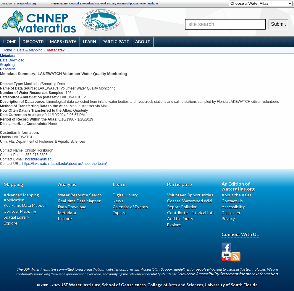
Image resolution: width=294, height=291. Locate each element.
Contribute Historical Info (191, 212)
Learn (89, 41)
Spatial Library (16, 217)
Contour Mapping (20, 211)
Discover (33, 41)
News (118, 200)
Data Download (12, 60)
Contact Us (232, 200)
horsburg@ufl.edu (39, 159)
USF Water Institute (145, 3)
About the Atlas (236, 194)
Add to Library (180, 218)
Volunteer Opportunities (190, 194)
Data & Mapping (29, 50)
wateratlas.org (238, 188)
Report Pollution (182, 206)
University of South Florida (231, 284)
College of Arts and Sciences (175, 284)
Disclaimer (231, 212)
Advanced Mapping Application (21, 197)
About (142, 41)
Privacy (228, 218)
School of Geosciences (124, 284)
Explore (10, 222)
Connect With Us (240, 234)
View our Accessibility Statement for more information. (228, 273)
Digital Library (125, 194)
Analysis (67, 184)
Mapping (13, 184)
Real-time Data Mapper (25, 205)
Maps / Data (63, 41)
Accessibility (233, 206)
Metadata (7, 56)
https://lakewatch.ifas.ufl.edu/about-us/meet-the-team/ (64, 164)
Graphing (7, 65)
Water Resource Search (80, 194)
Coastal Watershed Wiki (189, 200)
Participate (115, 41)
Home (9, 41)
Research (7, 69)
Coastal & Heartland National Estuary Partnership (100, 3)
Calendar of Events (130, 206)
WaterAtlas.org (26, 3)
